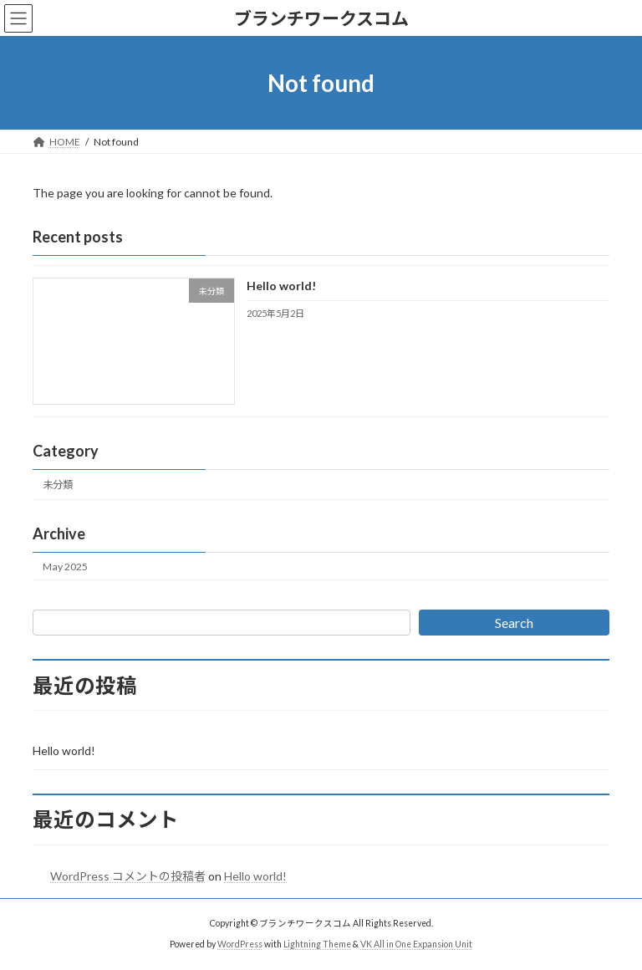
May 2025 (65, 566)
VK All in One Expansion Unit (416, 944)
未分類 (58, 485)
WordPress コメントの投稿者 (128, 876)
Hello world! (281, 286)
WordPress (239, 944)
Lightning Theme (317, 944)
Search (514, 622)
